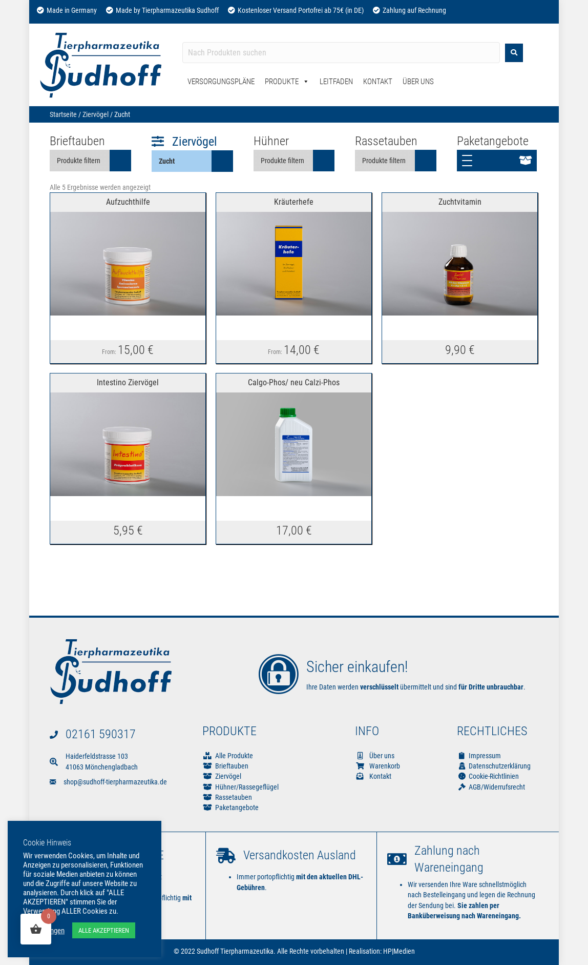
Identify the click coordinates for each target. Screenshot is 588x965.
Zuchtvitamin (459, 202)
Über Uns (418, 81)
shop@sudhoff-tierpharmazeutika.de (115, 782)
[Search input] (341, 52)
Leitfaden (336, 81)
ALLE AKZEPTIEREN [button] (103, 930)
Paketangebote (237, 807)
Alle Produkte (234, 756)
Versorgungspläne (221, 81)
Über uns (374, 756)
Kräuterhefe (293, 202)
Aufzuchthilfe (128, 202)
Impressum (479, 756)
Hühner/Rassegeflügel (247, 787)
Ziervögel (95, 114)
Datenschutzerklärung (494, 766)
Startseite (63, 114)
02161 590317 (101, 734)
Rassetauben (233, 797)
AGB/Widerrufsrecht (491, 787)
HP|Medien (399, 951)
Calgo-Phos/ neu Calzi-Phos (294, 382)
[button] (497, 160)
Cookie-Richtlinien (488, 776)
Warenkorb (377, 766)
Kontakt (377, 81)
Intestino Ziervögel (128, 382)
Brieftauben (231, 766)
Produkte (287, 81)
